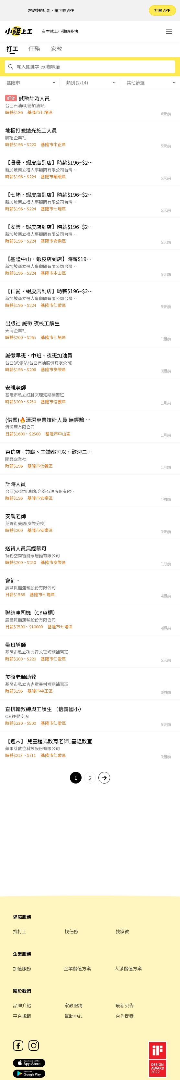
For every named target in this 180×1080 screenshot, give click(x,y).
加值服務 (22, 968)
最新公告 (125, 1005)
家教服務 (73, 1005)
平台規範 (22, 1016)
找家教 (122, 931)
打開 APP (162, 10)
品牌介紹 (22, 1005)
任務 (34, 48)
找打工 (20, 931)
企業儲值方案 (77, 968)
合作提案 (125, 1016)
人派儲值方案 (128, 968)
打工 (12, 48)
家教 (56, 48)
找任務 (71, 931)
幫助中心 (73, 1016)
